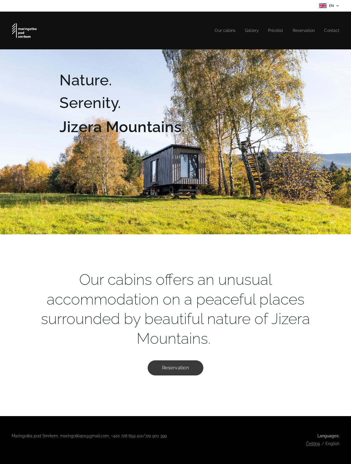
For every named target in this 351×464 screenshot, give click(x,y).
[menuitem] (219, 30)
